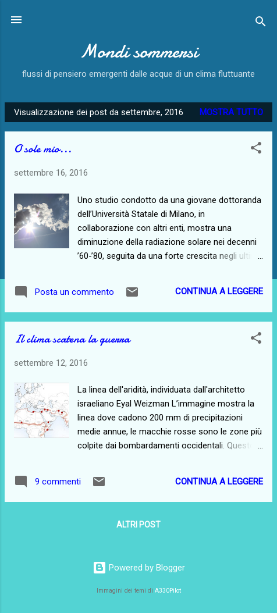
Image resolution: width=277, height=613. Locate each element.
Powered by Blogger (139, 567)
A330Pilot (168, 590)
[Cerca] (261, 23)
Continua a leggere (219, 291)
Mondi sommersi (139, 51)
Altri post (138, 524)
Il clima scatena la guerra (72, 339)
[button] (256, 150)
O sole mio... (43, 148)
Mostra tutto (231, 112)
